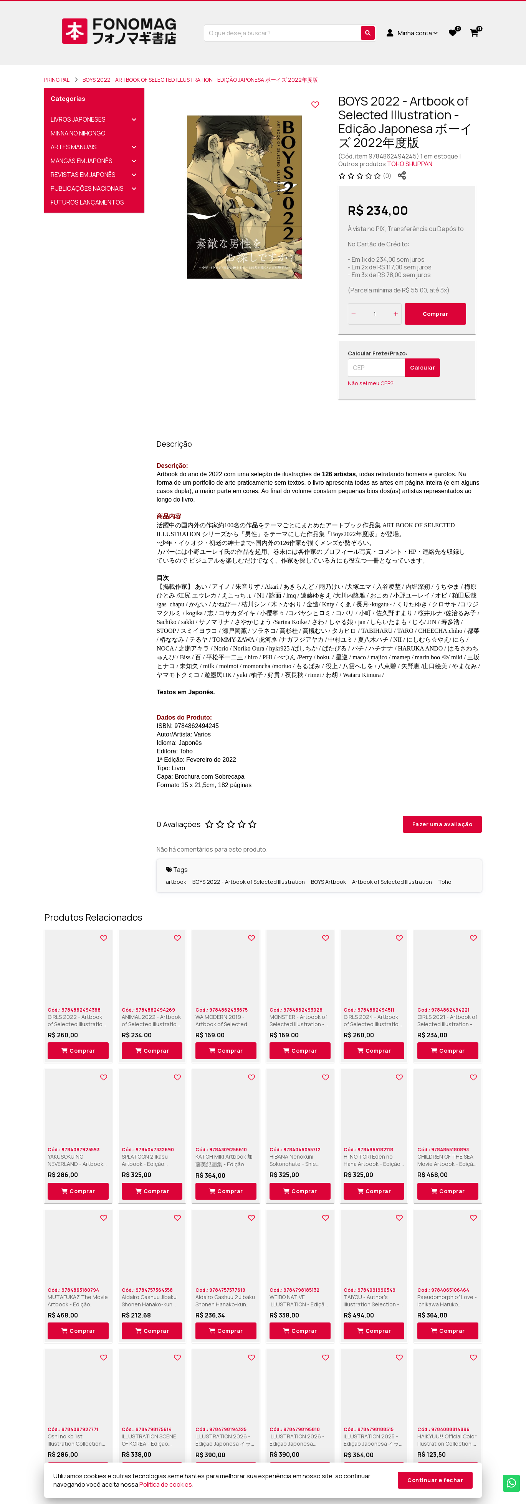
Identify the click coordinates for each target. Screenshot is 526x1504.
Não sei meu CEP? (371, 383)
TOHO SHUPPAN (409, 164)
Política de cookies (165, 1484)
